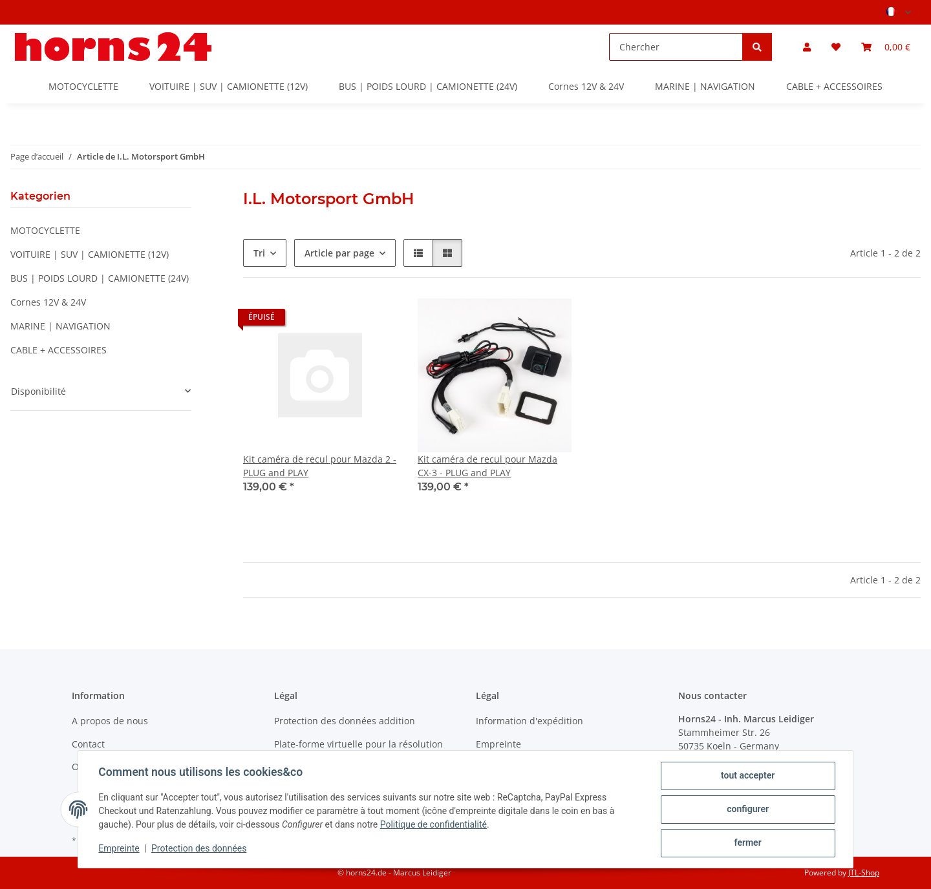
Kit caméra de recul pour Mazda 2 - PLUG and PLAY (319, 466)
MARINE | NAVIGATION (60, 326)
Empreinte (119, 849)
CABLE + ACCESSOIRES (58, 350)
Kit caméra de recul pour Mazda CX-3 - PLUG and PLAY (487, 466)
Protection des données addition (344, 721)
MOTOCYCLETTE (45, 230)
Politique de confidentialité (433, 825)
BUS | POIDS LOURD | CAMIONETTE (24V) (99, 278)
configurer (748, 809)
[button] (807, 47)
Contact (88, 744)
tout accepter (747, 776)
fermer (747, 843)
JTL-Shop (863, 872)
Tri (259, 253)
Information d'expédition (529, 721)
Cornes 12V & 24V (48, 302)
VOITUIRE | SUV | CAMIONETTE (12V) (89, 254)
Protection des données (199, 849)
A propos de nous (110, 721)
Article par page (339, 253)
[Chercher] (676, 47)
